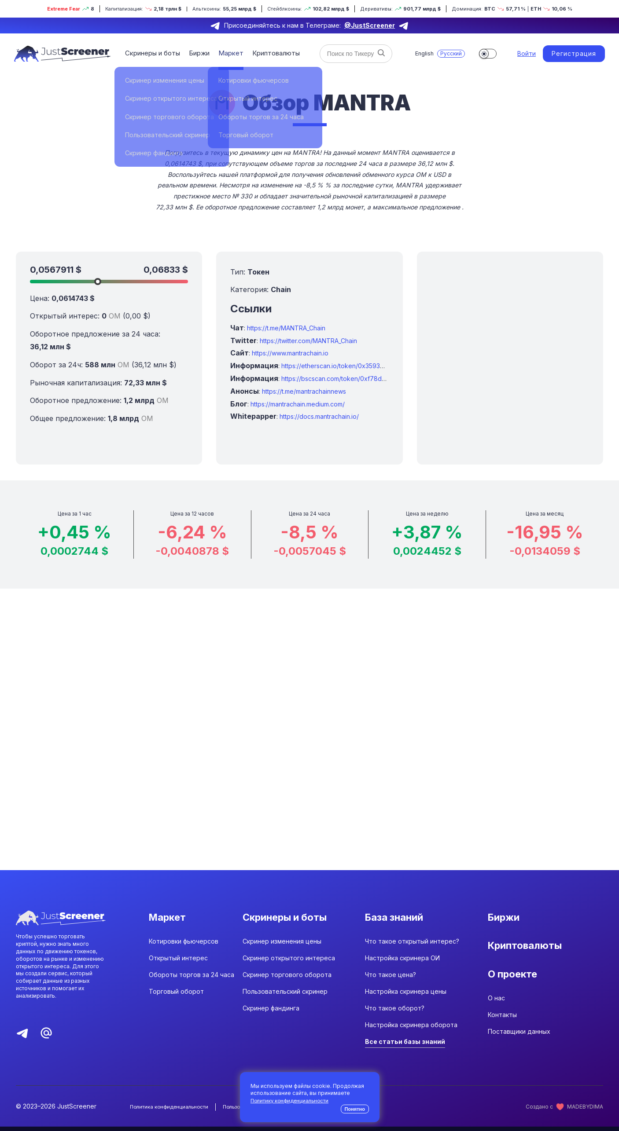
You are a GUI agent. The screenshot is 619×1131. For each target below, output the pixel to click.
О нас (496, 1012)
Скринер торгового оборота (287, 979)
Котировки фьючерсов (183, 946)
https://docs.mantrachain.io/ (319, 416)
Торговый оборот (176, 996)
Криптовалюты (271, 53)
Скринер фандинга (271, 1013)
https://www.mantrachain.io (290, 353)
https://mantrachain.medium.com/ (298, 404)
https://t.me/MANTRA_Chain (286, 328)
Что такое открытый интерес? (412, 946)
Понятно (355, 1109)
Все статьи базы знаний (405, 1046)
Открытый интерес (178, 962)
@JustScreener (369, 25)
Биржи (197, 53)
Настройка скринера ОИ (402, 962)
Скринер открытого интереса (289, 962)
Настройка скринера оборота (411, 1029)
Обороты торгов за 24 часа (191, 979)
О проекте (515, 984)
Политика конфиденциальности (171, 1111)
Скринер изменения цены (282, 946)
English (423, 53)
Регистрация (574, 53)
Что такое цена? (390, 979)
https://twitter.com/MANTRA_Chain (308, 340)
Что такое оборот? (394, 1013)
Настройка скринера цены (405, 996)
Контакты (502, 1029)
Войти (526, 53)
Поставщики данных (519, 1046)
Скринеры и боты (152, 53)
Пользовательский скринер (285, 996)
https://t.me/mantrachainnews (304, 391)
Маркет (227, 53)
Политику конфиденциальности (292, 1100)
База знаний (397, 917)
